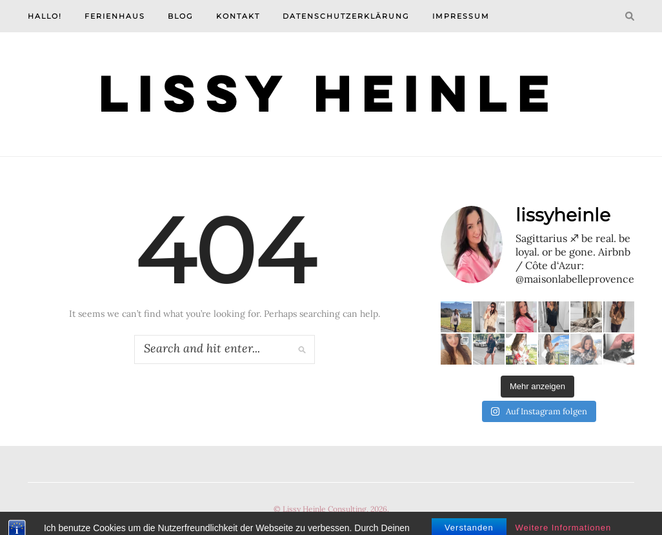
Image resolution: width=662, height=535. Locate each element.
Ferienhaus (115, 16)
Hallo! (45, 16)
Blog (181, 16)
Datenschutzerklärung (346, 16)
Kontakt (238, 16)
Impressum (461, 16)
